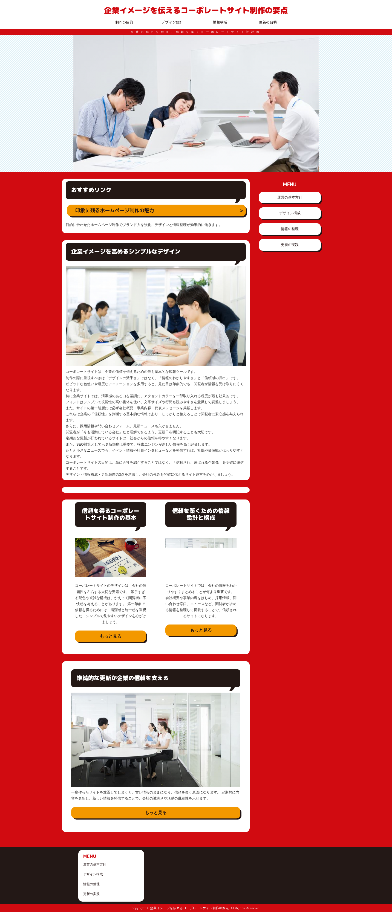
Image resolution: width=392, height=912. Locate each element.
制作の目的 (124, 22)
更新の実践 (290, 245)
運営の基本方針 (289, 197)
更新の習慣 (268, 22)
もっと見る (111, 636)
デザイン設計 (172, 22)
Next (312, 103)
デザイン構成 (290, 213)
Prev (80, 103)
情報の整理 (290, 229)
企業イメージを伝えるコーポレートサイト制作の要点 (196, 10)
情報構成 (220, 22)
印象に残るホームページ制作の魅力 (114, 210)
